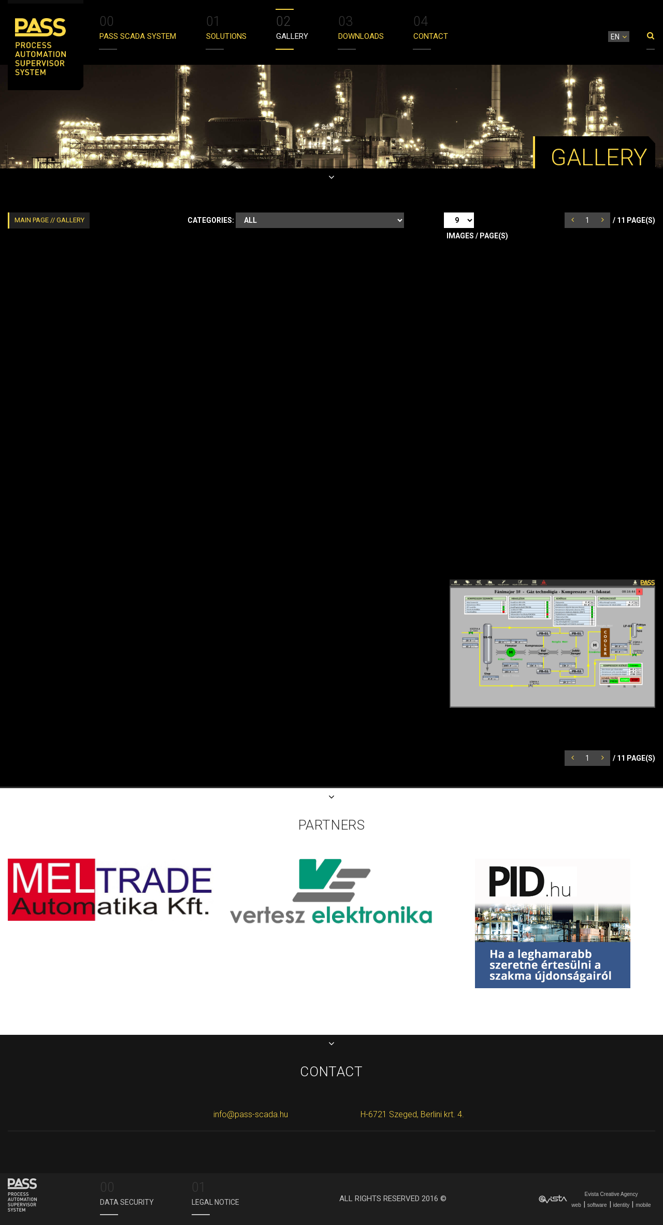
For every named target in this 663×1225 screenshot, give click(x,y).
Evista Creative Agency (611, 1194)
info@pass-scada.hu (250, 1114)
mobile (643, 1205)
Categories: (211, 220)
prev (577, 219)
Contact (430, 26)
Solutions (226, 26)
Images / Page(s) (477, 236)
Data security (127, 1192)
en (615, 37)
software (597, 1205)
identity (621, 1205)
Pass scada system (137, 26)
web (576, 1205)
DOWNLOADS (361, 26)
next (607, 219)
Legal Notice (215, 1192)
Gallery (292, 26)
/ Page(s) (634, 220)
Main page (32, 220)
